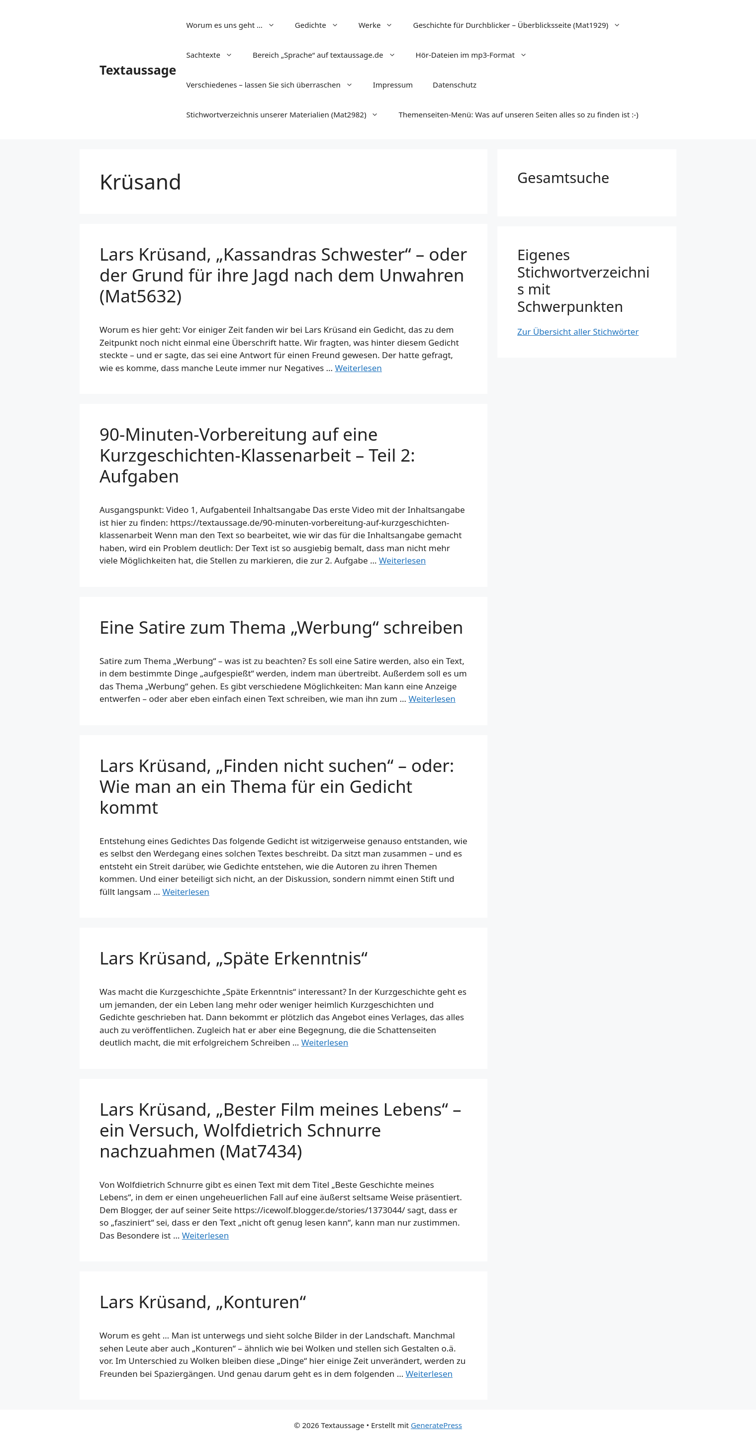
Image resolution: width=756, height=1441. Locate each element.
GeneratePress (436, 1425)
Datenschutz (454, 85)
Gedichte (322, 25)
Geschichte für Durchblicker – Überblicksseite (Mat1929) (522, 25)
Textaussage (137, 69)
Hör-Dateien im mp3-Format (476, 55)
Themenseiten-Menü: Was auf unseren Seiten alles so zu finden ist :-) (518, 114)
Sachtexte (214, 55)
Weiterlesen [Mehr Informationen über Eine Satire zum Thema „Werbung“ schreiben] (431, 698)
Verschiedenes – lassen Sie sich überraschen (274, 84)
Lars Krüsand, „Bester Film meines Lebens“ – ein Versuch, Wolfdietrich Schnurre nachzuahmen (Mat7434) (280, 1129)
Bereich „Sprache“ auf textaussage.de (329, 55)
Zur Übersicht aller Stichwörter (578, 331)
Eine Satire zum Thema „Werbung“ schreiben (281, 627)
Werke (381, 25)
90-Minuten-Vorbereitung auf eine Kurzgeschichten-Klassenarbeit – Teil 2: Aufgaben (257, 454)
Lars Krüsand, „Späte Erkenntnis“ (233, 957)
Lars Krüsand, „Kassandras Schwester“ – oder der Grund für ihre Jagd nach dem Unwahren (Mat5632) (283, 274)
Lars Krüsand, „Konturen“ (202, 1301)
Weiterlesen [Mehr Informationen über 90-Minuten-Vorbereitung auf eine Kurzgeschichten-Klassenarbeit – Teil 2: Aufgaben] (402, 560)
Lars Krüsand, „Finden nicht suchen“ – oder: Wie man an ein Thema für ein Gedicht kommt (276, 786)
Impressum (393, 85)
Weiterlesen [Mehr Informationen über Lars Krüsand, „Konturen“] (429, 1373)
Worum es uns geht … (235, 25)
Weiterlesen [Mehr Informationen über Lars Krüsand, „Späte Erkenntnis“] (324, 1042)
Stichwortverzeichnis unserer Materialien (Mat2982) (287, 114)
